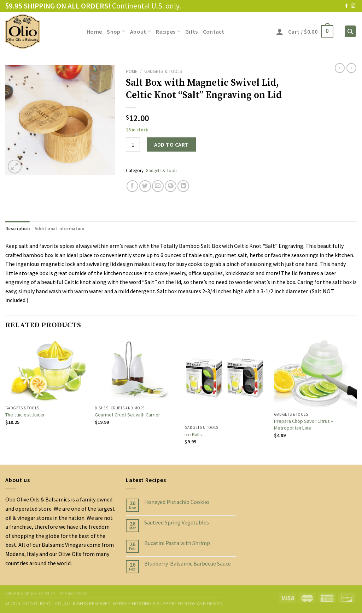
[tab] (17, 228)
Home (94, 31)
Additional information (59, 228)
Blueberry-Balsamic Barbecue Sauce (187, 563)
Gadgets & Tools (163, 71)
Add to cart (171, 144)
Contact (213, 31)
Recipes (168, 31)
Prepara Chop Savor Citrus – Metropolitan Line (303, 424)
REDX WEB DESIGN (204, 603)
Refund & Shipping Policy (30, 593)
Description (17, 228)
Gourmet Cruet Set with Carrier (127, 414)
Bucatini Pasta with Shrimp (177, 543)
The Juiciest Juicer (25, 414)
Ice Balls (193, 434)
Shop (116, 31)
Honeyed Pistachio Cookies (177, 502)
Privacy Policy (74, 593)
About (140, 31)
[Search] (350, 31)
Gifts (191, 31)
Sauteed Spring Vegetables (176, 522)
